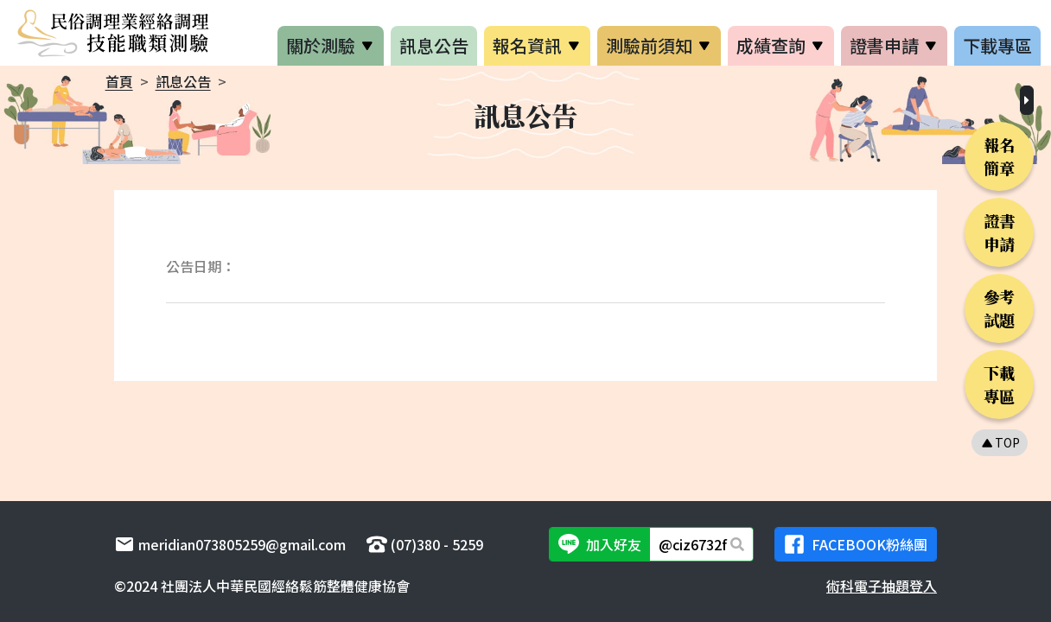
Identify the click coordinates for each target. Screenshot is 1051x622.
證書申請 (884, 45)
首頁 (119, 81)
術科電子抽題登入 (881, 585)
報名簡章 (999, 156)
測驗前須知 (649, 45)
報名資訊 (527, 45)
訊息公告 (433, 45)
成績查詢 (771, 45)
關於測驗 (320, 45)
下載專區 (997, 45)
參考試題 (999, 308)
